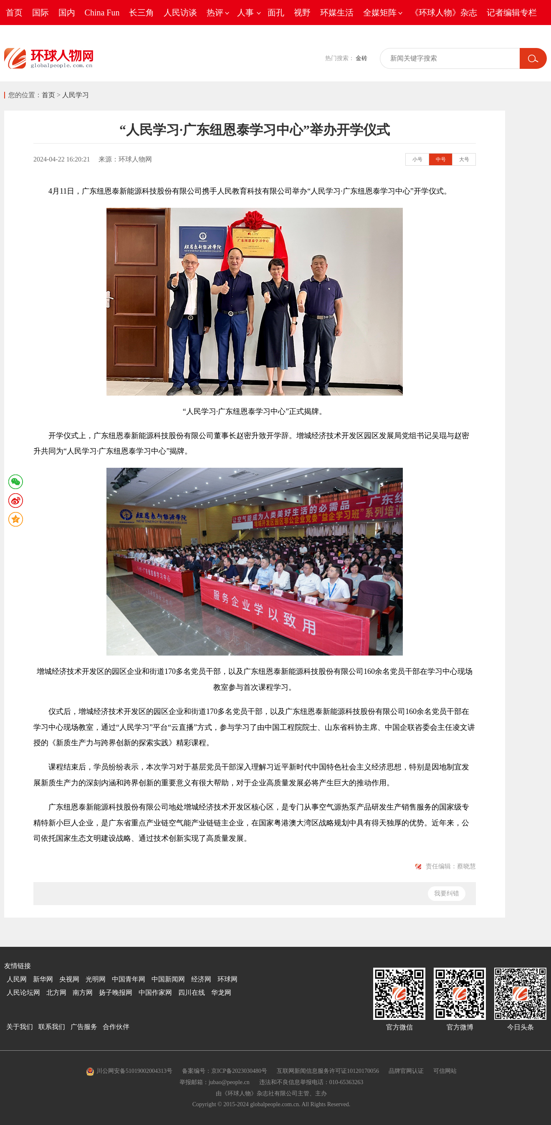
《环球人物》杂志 (443, 12)
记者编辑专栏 (512, 12)
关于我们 (19, 1026)
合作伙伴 (116, 1026)
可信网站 (445, 1071)
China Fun (102, 12)
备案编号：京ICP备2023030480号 (224, 1071)
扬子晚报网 (115, 992)
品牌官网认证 (406, 1071)
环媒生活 (337, 12)
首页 (14, 12)
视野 (302, 12)
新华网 (43, 979)
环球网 (227, 979)
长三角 (141, 12)
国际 (40, 12)
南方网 (83, 992)
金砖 (361, 58)
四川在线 (191, 992)
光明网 (96, 979)
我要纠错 (446, 893)
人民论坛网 (23, 992)
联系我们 (51, 1026)
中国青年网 (128, 979)
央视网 (69, 979)
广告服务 (84, 1026)
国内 (66, 12)
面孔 (276, 12)
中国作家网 (155, 992)
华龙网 (221, 992)
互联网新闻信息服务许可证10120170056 (328, 1071)
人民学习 (75, 94)
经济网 (201, 979)
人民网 (17, 979)
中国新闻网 (168, 979)
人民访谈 (180, 12)
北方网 (56, 992)
